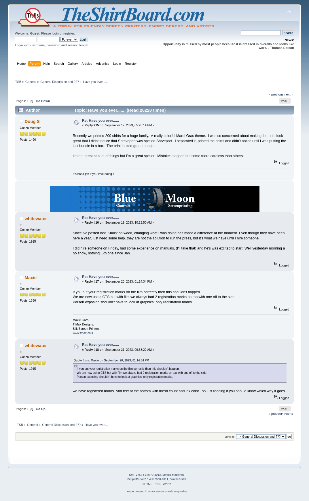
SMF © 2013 (153, 474)
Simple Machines (173, 474)
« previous (275, 94)
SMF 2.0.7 (135, 474)
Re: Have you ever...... (100, 121)
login (55, 33)
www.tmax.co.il (83, 333)
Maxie (30, 277)
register (68, 33)
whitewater (35, 218)
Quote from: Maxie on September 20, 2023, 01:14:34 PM (111, 360)
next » (288, 94)
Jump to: (230, 436)
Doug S (31, 121)
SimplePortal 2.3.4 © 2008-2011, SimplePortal (156, 479)
